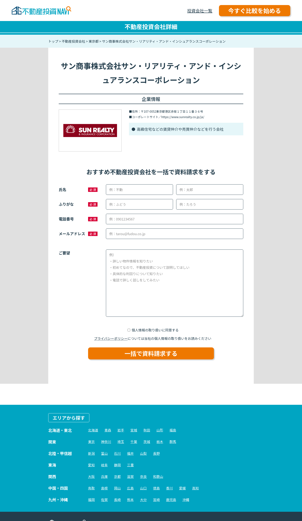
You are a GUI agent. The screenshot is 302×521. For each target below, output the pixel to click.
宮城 (133, 430)
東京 (91, 441)
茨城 (146, 441)
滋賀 (130, 476)
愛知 (91, 464)
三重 (130, 464)
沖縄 (185, 499)
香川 (169, 488)
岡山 (117, 488)
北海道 (93, 430)
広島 (130, 488)
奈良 (143, 476)
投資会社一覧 (199, 11)
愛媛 (182, 488)
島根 (104, 488)
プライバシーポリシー (111, 338)
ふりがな (66, 204)
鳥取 (91, 488)
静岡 (117, 464)
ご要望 (64, 253)
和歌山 (158, 476)
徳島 (156, 488)
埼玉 (120, 441)
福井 (130, 453)
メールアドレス (72, 233)
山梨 (143, 453)
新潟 (91, 453)
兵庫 (104, 476)
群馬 (172, 441)
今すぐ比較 (254, 10)
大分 (143, 499)
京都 (117, 476)
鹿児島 (171, 499)
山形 (159, 430)
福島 (172, 430)
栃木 (159, 441)
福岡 (91, 499)
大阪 (91, 476)
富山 (104, 453)
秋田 (146, 430)
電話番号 (66, 219)
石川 (117, 453)
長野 (156, 453)
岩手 (120, 430)
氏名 (62, 189)
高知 (195, 488)
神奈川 (106, 441)
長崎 (117, 499)
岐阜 (104, 464)
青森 (107, 430)
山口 (143, 488)
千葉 (133, 441)
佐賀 (104, 499)
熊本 (130, 499)
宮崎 (156, 499)
